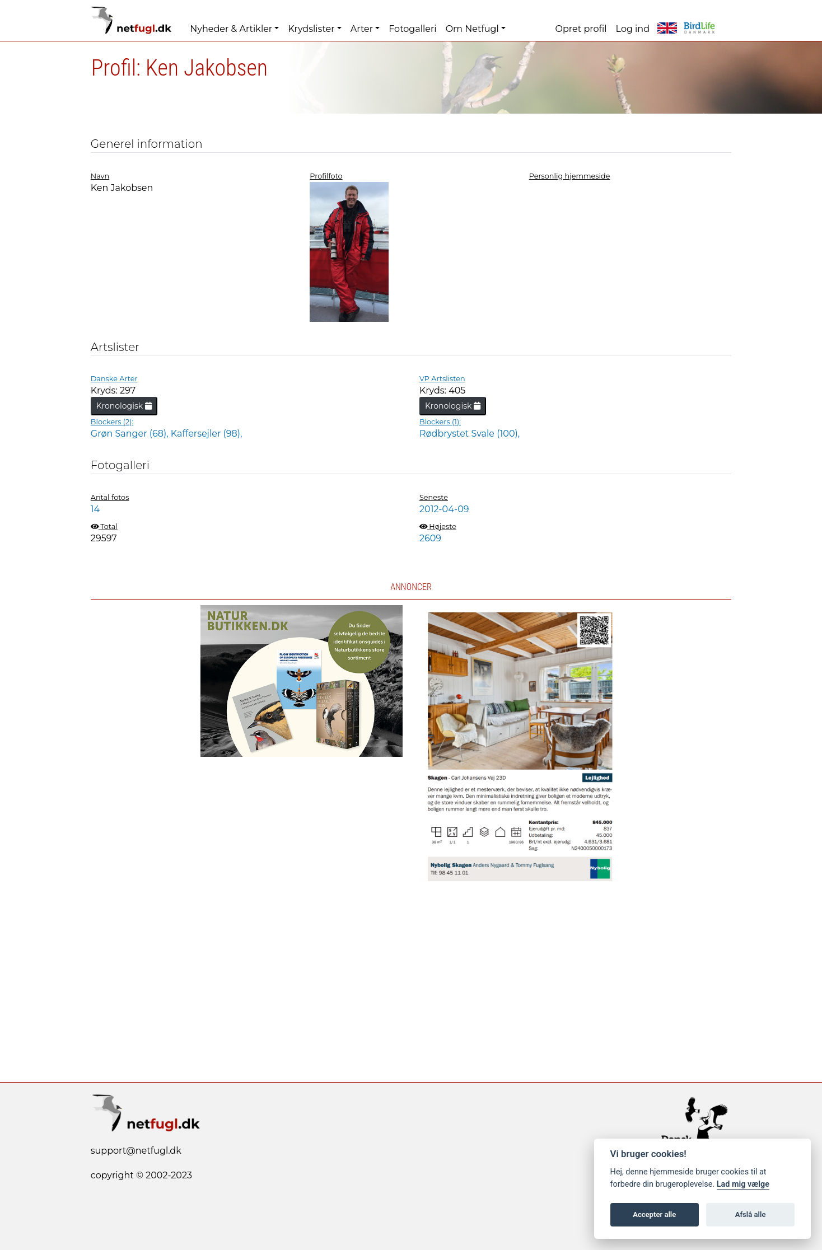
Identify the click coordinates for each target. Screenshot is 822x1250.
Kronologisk (124, 406)
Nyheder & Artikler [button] (231, 29)
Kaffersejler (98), (206, 433)
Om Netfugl (472, 29)
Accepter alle (654, 1214)
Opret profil (581, 29)
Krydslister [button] (311, 29)
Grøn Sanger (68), (131, 433)
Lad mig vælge (743, 1184)
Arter (362, 29)
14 (95, 509)
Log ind (633, 29)
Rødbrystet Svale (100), (469, 433)
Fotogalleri (412, 29)
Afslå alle (750, 1214)
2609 (430, 538)
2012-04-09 (444, 509)
